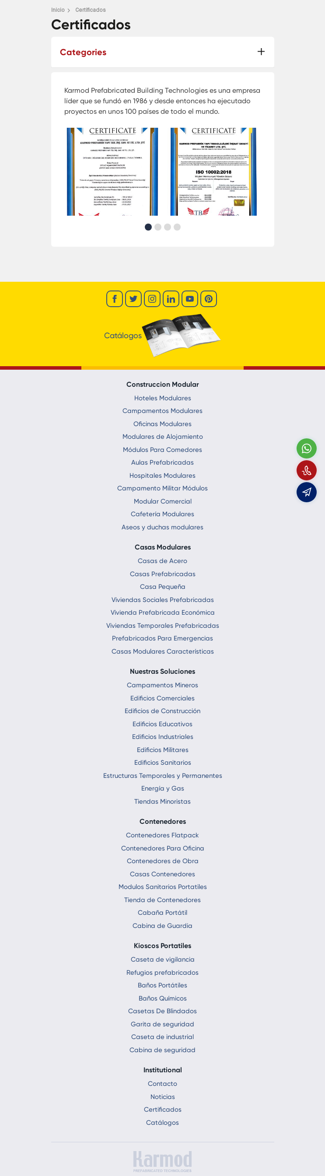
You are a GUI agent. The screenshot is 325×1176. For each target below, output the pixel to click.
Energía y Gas (162, 788)
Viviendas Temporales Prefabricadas (162, 626)
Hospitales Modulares (162, 476)
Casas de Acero (162, 561)
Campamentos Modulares (162, 411)
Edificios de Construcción (162, 711)
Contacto (162, 1084)
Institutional (162, 1070)
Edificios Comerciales (162, 698)
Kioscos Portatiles (162, 946)
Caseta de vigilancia (163, 959)
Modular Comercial (163, 501)
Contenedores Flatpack (162, 835)
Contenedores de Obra (163, 861)
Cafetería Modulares (162, 514)
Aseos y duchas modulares (162, 527)
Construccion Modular (162, 384)
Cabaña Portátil (162, 913)
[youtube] (190, 298)
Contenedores (163, 821)
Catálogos (162, 1123)
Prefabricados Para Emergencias (162, 638)
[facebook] (114, 298)
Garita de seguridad (162, 1024)
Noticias (162, 1097)
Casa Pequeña (162, 587)
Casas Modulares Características (163, 651)
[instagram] (152, 298)
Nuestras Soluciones (162, 671)
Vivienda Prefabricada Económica (163, 612)
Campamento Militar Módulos (162, 488)
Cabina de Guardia (162, 926)
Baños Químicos (163, 998)
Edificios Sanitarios (162, 762)
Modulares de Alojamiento (162, 437)
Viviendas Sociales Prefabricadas (163, 600)
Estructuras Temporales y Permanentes (162, 776)
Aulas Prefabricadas (162, 462)
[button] (148, 227)
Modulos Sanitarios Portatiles (163, 887)
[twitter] (133, 298)
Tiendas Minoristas (162, 801)
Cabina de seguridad (162, 1050)
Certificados (163, 1109)
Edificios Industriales (162, 737)
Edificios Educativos (162, 724)
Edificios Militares (163, 750)
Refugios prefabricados (162, 972)
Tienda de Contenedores (162, 900)
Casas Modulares (163, 547)
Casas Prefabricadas (163, 574)
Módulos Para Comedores (162, 450)
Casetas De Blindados (162, 1011)
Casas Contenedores (162, 874)
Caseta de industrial (162, 1037)
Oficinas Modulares (162, 424)
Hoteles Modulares (162, 398)
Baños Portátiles (162, 985)
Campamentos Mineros (162, 685)
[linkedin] (171, 298)
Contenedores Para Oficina (162, 848)
